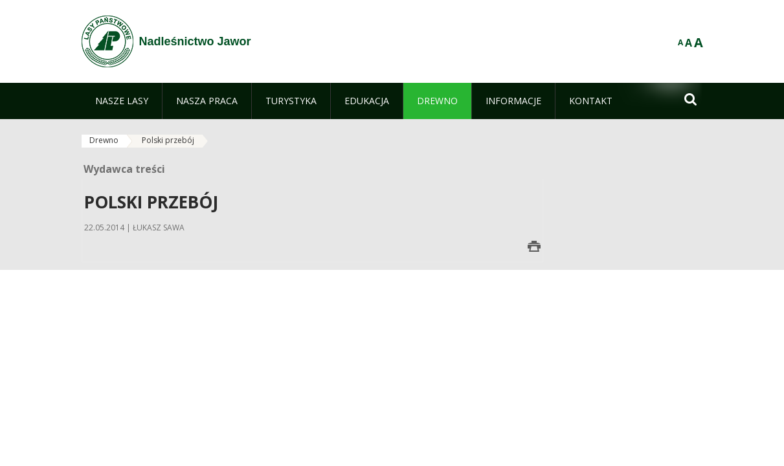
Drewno (103, 140)
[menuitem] (122, 101)
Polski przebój (168, 140)
